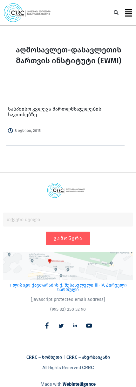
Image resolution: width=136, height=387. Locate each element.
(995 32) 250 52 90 (68, 309)
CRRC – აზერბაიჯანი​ (88, 357)
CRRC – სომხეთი (44, 357)
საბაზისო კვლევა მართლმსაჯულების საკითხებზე (54, 112)
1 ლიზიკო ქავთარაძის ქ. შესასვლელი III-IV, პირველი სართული (68, 287)
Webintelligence (79, 384)
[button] (116, 13)
